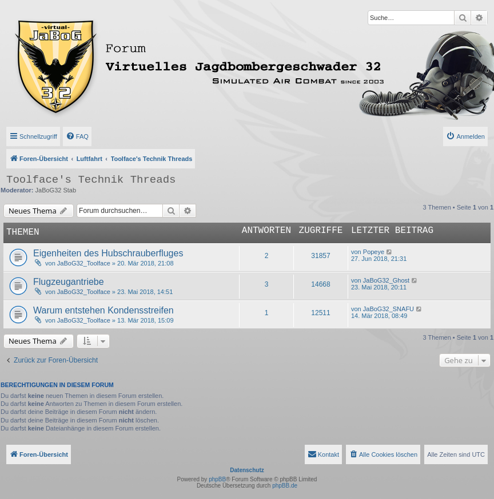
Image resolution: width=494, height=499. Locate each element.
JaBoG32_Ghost (386, 280)
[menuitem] (77, 136)
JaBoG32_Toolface (83, 263)
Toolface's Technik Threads (91, 180)
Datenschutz (247, 470)
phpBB (217, 479)
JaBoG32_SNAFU (388, 308)
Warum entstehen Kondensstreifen (103, 310)
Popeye (373, 251)
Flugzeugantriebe (68, 282)
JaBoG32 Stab (56, 190)
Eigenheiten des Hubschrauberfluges (108, 253)
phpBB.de (284, 485)
